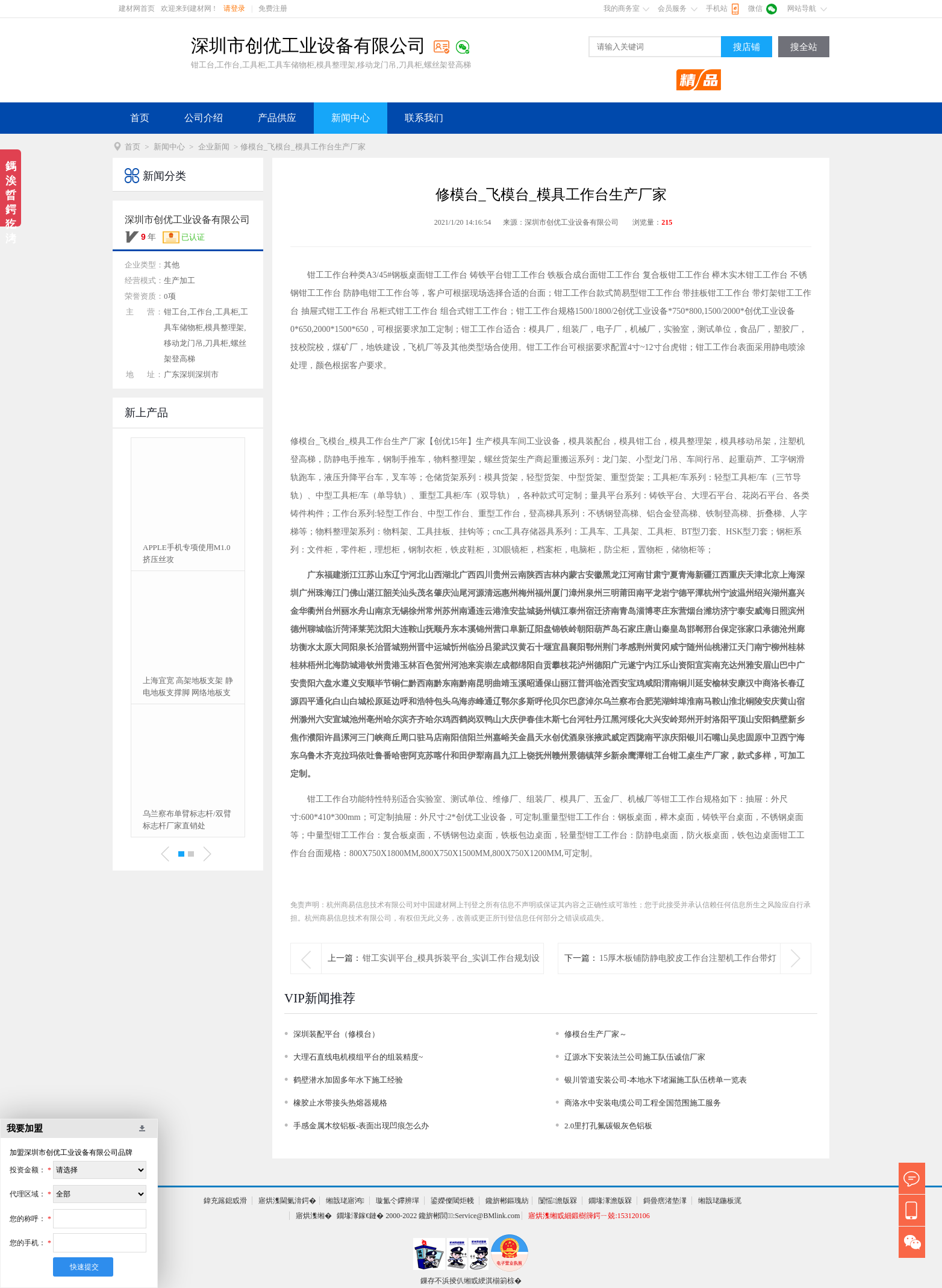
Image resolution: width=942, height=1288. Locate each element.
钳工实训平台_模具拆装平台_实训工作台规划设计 (451, 973)
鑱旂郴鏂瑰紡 (507, 1200)
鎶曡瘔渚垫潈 (665, 1200)
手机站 (717, 8)
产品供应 (277, 118)
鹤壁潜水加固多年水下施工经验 (348, 1079)
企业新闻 (213, 146)
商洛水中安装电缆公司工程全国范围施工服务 (642, 1102)
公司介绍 (203, 118)
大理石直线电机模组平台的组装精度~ (358, 1056)
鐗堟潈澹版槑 (610, 1200)
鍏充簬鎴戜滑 (225, 1200)
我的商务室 (622, 8)
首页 (139, 118)
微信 (755, 8)
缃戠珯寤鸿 (345, 1200)
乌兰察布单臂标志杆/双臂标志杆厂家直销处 (187, 819)
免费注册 (272, 8)
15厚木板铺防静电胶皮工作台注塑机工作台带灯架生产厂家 (687, 973)
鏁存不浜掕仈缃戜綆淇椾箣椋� (471, 1281)
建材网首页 (137, 8)
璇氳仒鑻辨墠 (397, 1200)
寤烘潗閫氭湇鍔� (287, 1200)
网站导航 (801, 8)
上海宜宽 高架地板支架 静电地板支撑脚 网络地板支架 (188, 687)
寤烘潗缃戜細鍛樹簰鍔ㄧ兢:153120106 (588, 1215)
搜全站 (803, 47)
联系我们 (424, 118)
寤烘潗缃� (314, 1215)
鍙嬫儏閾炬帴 (452, 1200)
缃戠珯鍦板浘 (719, 1200)
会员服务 (672, 8)
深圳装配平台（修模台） (336, 1034)
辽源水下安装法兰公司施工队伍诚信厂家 (634, 1056)
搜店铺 (746, 47)
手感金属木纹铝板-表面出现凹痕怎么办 (361, 1125)
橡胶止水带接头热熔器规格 (340, 1102)
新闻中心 (350, 118)
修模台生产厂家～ (595, 1034)
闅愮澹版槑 (557, 1200)
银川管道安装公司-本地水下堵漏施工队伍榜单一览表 (655, 1079)
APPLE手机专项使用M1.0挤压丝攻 (187, 553)
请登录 (234, 8)
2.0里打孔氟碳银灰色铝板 (608, 1125)
